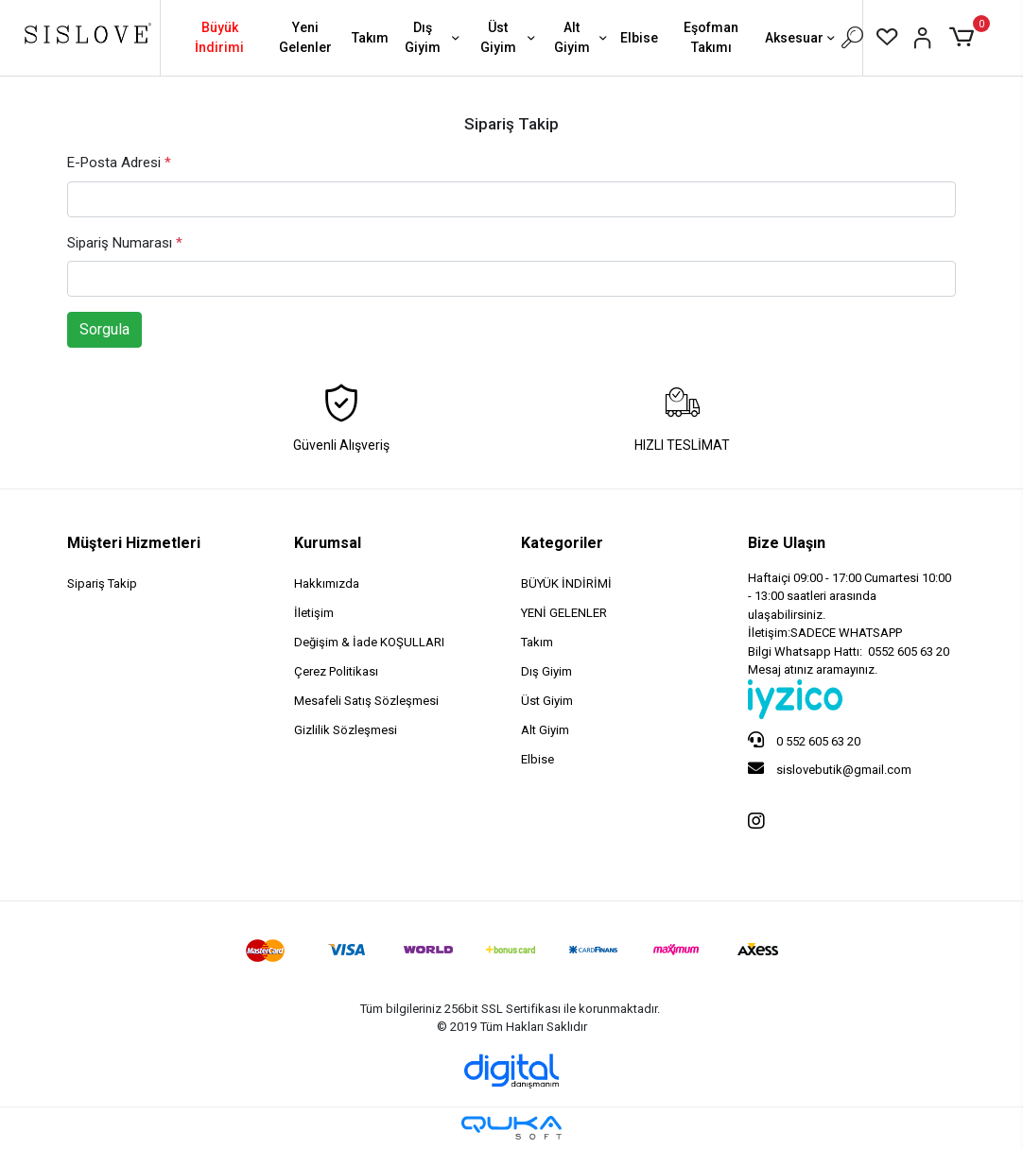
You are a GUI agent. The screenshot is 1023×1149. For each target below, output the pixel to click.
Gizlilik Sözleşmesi (345, 730)
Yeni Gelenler (305, 37)
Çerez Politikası (336, 671)
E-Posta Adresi (119, 162)
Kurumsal (327, 543)
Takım (370, 37)
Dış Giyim (433, 37)
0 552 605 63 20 (804, 739)
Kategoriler (562, 543)
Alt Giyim (582, 37)
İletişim (314, 613)
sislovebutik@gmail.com (829, 768)
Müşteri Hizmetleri (133, 543)
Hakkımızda (326, 583)
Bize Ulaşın (786, 543)
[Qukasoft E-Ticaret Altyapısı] (511, 1128)
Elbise (639, 37)
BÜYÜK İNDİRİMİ (566, 583)
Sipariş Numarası (124, 242)
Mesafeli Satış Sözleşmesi (366, 701)
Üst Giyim (509, 37)
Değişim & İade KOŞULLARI (369, 642)
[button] (964, 38)
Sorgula (104, 329)
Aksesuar (802, 39)
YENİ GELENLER (564, 613)
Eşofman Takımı (711, 37)
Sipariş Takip (102, 583)
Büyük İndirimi (219, 37)
